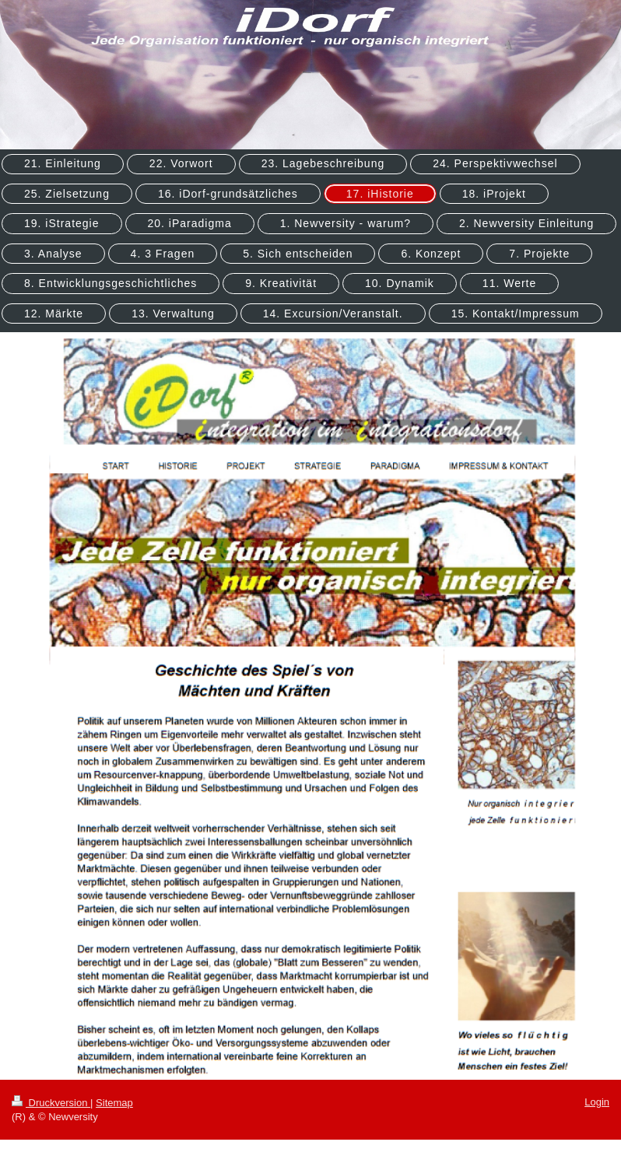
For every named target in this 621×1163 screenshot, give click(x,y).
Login (596, 1102)
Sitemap (114, 1103)
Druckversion (51, 1103)
